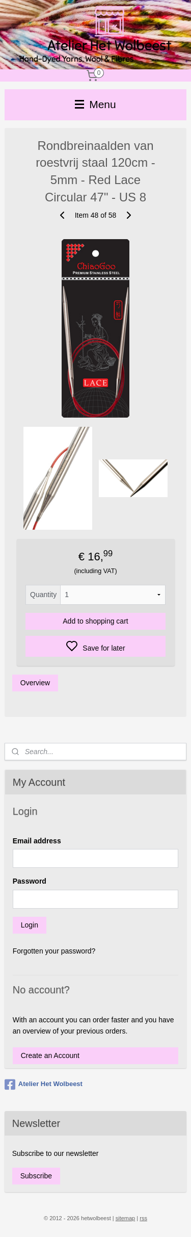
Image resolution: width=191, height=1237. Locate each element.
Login (29, 925)
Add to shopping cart (95, 621)
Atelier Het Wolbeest (44, 1084)
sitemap (125, 1218)
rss (143, 1218)
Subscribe (36, 1176)
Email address (37, 841)
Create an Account (50, 1055)
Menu (95, 104)
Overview (35, 683)
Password (29, 881)
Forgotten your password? (54, 951)
